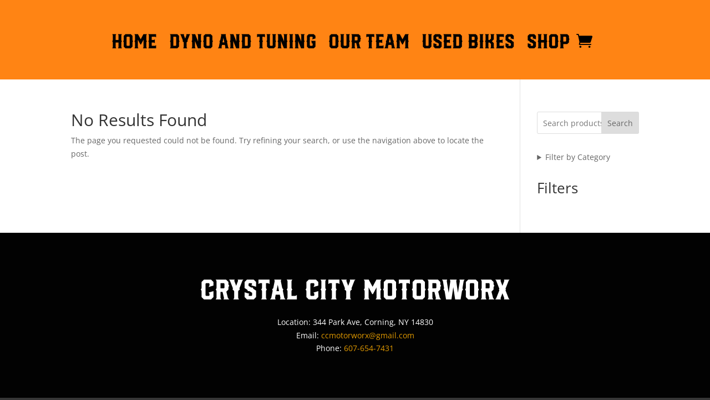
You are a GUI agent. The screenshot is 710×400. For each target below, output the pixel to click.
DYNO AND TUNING (242, 43)
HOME (134, 43)
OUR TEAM (368, 43)
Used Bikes (468, 43)
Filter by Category (577, 157)
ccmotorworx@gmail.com (367, 335)
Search (620, 123)
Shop (548, 43)
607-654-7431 (369, 348)
